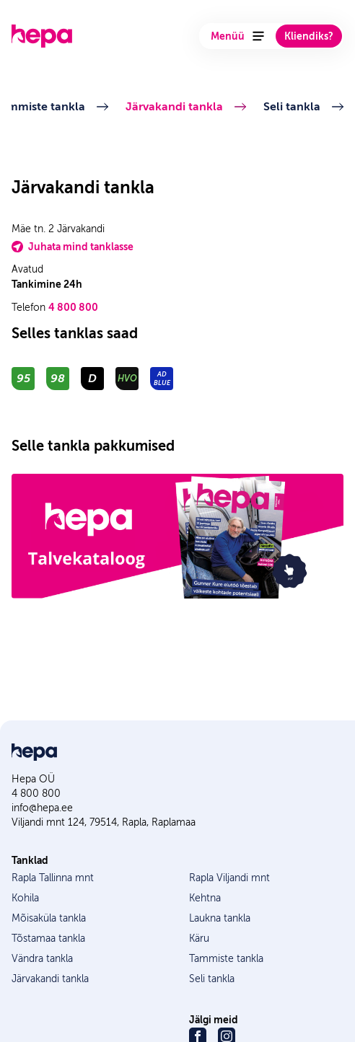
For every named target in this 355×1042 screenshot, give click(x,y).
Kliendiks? (308, 36)
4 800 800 (73, 307)
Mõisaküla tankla (49, 918)
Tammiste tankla (226, 958)
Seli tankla (293, 106)
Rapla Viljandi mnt (229, 878)
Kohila (25, 898)
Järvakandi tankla (176, 106)
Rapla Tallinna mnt (53, 878)
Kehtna (205, 898)
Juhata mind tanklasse (72, 246)
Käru (199, 938)
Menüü (237, 36)
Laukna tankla (219, 918)
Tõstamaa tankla (48, 938)
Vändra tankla (42, 958)
